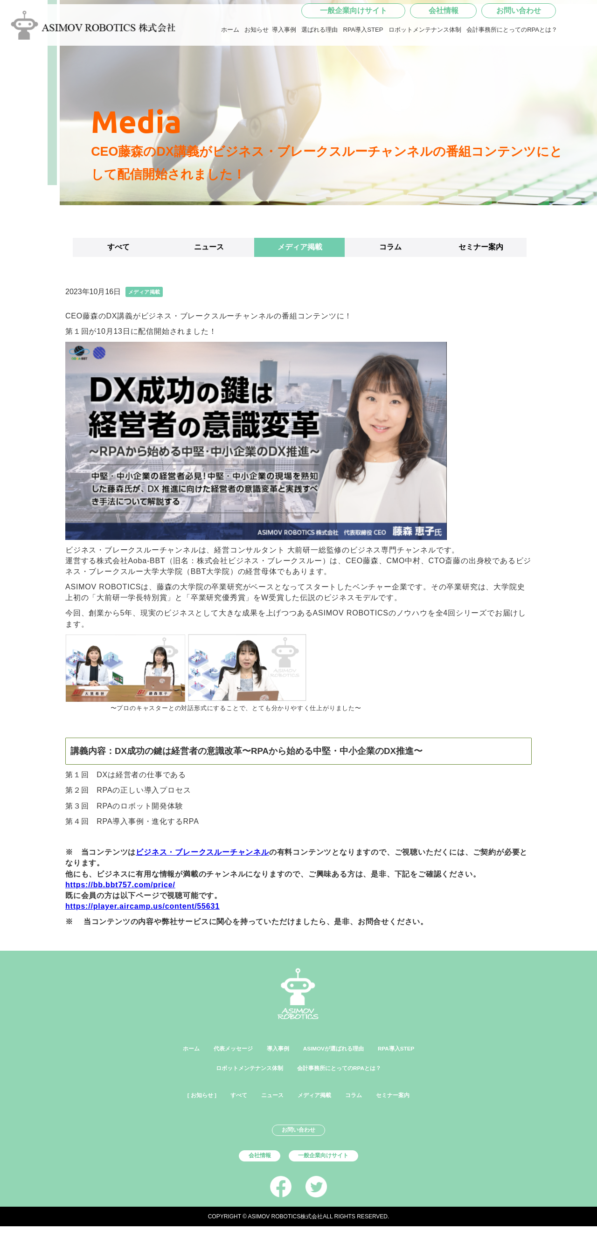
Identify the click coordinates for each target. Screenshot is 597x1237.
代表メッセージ (215, 1048)
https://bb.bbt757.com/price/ (120, 885)
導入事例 (284, 58)
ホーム (230, 58)
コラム (390, 247)
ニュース (209, 247)
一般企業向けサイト (353, 39)
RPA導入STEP (363, 58)
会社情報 (443, 39)
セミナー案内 (480, 247)
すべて (118, 247)
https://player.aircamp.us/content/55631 (142, 906)
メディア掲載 (300, 247)
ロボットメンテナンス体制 (425, 58)
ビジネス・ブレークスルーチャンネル (202, 852)
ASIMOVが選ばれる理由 (340, 1048)
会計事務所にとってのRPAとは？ (511, 58)
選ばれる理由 (319, 58)
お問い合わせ (518, 39)
